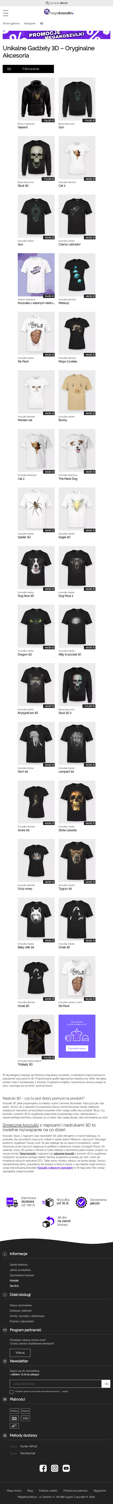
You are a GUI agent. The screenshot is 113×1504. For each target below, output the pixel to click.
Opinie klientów (18, 1264)
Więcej (20, 1352)
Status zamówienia (21, 1305)
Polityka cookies (48, 1490)
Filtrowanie (31, 69)
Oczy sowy (25, 888)
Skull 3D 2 (65, 713)
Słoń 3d (23, 771)
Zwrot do (59, 3)
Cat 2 (62, 185)
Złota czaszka (68, 830)
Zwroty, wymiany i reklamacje (27, 1316)
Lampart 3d (66, 771)
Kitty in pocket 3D (70, 654)
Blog (30, 1490)
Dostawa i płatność (21, 1310)
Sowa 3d (23, 830)
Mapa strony (14, 1490)
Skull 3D (23, 185)
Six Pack (23, 361)
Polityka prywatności (76, 1490)
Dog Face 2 (66, 596)
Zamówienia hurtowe (22, 1275)
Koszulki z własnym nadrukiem (55, 1167)
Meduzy (64, 303)
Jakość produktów (20, 1270)
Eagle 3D (64, 537)
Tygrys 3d (65, 888)
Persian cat (25, 420)
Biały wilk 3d (26, 947)
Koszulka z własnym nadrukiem (38, 303)
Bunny (63, 420)
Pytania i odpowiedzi (22, 1321)
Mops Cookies (68, 361)
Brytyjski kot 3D (28, 713)
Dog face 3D (26, 596)
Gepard (22, 127)
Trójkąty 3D (25, 1064)
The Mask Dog (68, 478)
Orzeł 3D (64, 947)
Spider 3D (24, 537)
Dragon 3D (25, 654)
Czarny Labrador (70, 244)
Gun (61, 127)
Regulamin (100, 1490)
